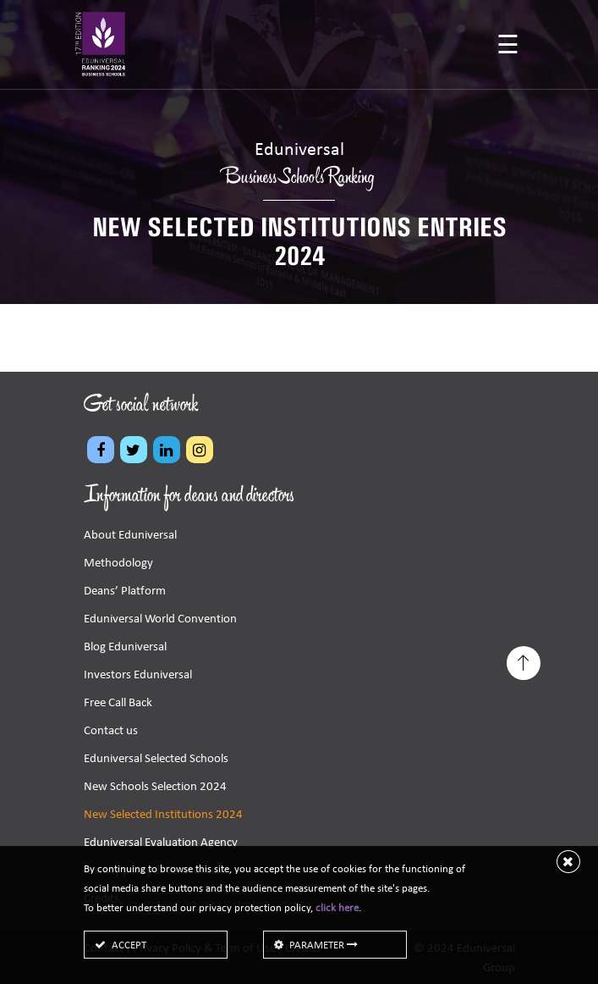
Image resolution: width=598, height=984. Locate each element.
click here (337, 907)
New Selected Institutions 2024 (163, 814)
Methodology (118, 562)
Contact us (111, 730)
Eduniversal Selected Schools (156, 758)
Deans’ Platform (125, 590)
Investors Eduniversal (138, 674)
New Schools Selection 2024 (155, 786)
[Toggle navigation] (508, 46)
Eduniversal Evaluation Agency (161, 842)
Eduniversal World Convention (160, 618)
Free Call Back (118, 702)
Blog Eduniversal (125, 646)
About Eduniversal (130, 534)
